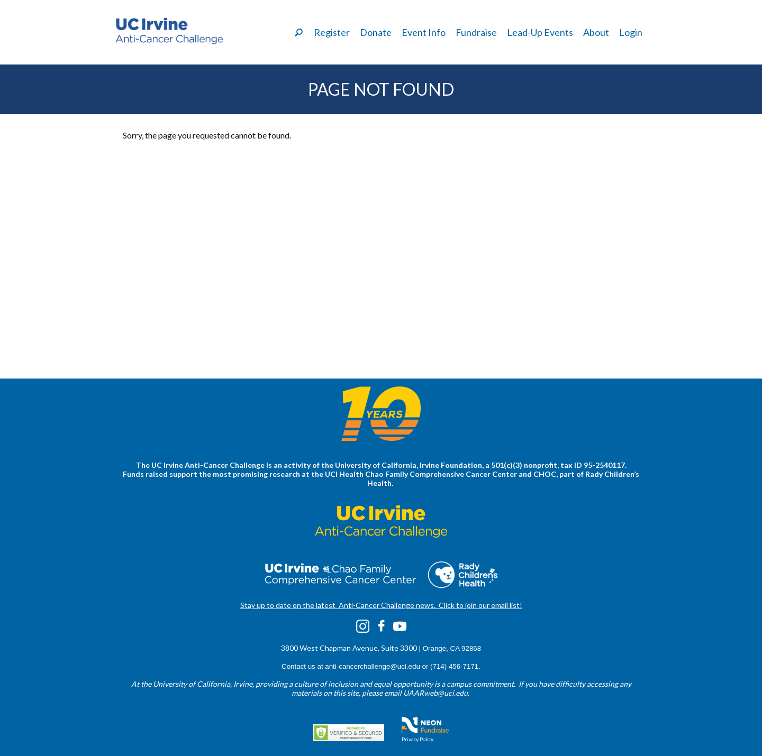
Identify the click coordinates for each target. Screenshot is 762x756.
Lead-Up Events (540, 32)
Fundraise (476, 32)
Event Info (424, 32)
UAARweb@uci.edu (435, 692)
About (596, 32)
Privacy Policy (417, 739)
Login (630, 32)
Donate (376, 32)
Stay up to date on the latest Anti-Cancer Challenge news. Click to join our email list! (381, 605)
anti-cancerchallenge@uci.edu (372, 666)
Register (332, 32)
